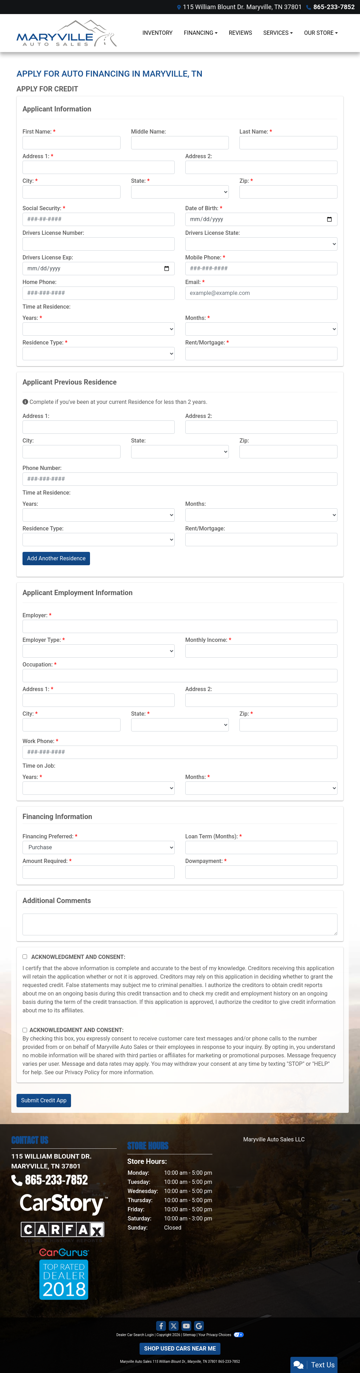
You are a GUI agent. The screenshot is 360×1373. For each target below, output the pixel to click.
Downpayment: (204, 861)
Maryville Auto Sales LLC (274, 1139)
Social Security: (42, 208)
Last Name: (253, 131)
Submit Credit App (43, 1100)
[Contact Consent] (24, 1030)
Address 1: (35, 156)
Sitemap (189, 1335)
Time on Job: (38, 765)
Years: (30, 318)
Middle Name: (148, 131)
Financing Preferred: (47, 836)
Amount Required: (45, 861)
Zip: (244, 181)
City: (28, 181)
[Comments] (180, 924)
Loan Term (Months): (211, 836)
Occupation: (37, 664)
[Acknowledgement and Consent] (24, 956)
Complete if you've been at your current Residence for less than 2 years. (114, 402)
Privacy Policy (82, 1072)
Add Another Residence (56, 558)
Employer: (34, 615)
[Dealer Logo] (67, 33)
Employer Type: (41, 640)
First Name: (37, 131)
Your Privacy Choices (221, 1335)
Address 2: (198, 156)
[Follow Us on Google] (199, 1326)
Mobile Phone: (203, 257)
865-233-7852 (334, 7)
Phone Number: (42, 468)
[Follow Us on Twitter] (174, 1326)
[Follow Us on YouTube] (186, 1326)
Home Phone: (39, 282)
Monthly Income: (206, 640)
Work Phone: (38, 741)
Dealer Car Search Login (135, 1335)
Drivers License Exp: (47, 257)
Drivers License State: (212, 233)
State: (138, 181)
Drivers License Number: (53, 233)
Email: (193, 282)
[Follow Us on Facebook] (161, 1326)
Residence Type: (43, 342)
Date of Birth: (201, 208)
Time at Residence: (46, 306)
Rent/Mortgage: (205, 342)
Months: (195, 318)
